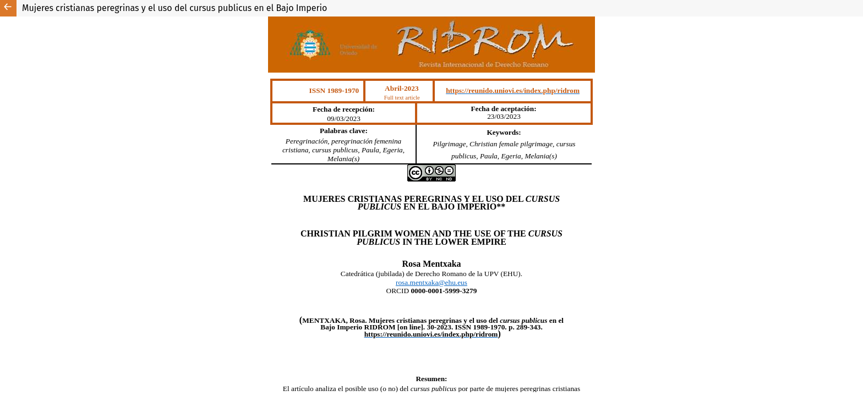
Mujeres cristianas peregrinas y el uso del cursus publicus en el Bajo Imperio (174, 8)
